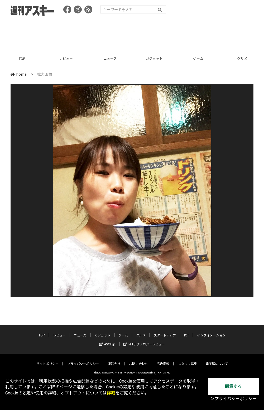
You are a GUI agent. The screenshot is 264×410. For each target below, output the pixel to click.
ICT (186, 331)
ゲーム (198, 58)
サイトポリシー (47, 359)
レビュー (66, 58)
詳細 (111, 392)
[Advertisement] (132, 33)
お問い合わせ (138, 359)
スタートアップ (165, 331)
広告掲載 (163, 359)
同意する (233, 386)
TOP (22, 58)
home (19, 74)
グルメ (141, 331)
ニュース (110, 58)
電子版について (217, 359)
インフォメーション (211, 331)
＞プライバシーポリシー (233, 398)
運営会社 (114, 359)
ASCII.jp (107, 339)
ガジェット (154, 58)
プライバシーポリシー (83, 359)
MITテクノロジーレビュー (144, 339)
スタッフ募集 (187, 359)
